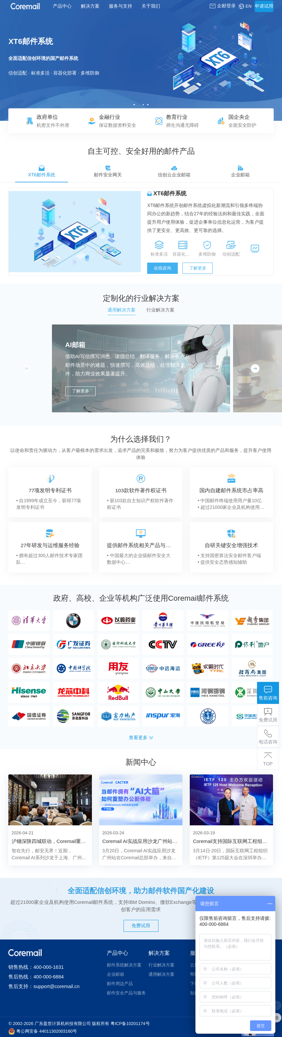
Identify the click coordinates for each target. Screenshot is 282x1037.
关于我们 (150, 6)
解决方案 (90, 6)
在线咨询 (162, 268)
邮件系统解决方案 (124, 964)
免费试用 (141, 925)
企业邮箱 (115, 974)
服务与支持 (120, 6)
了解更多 (197, 268)
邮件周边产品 (120, 983)
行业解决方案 (161, 964)
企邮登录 (222, 6)
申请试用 (264, 6)
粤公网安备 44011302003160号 (46, 1031)
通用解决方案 (161, 974)
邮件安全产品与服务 (126, 992)
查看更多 (141, 737)
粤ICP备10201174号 (130, 1023)
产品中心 (62, 6)
